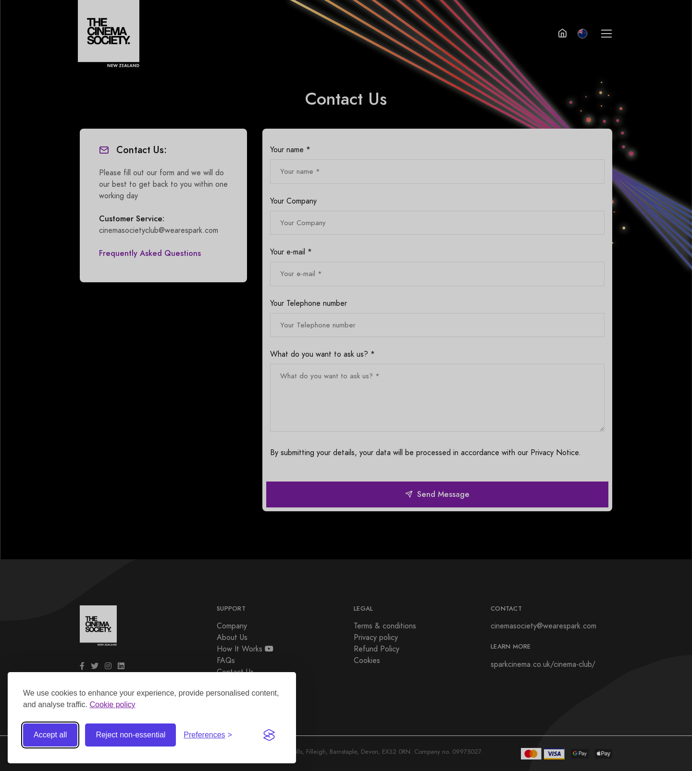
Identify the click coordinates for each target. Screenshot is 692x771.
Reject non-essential (130, 735)
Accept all (50, 735)
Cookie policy (112, 704)
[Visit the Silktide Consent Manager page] (269, 735)
